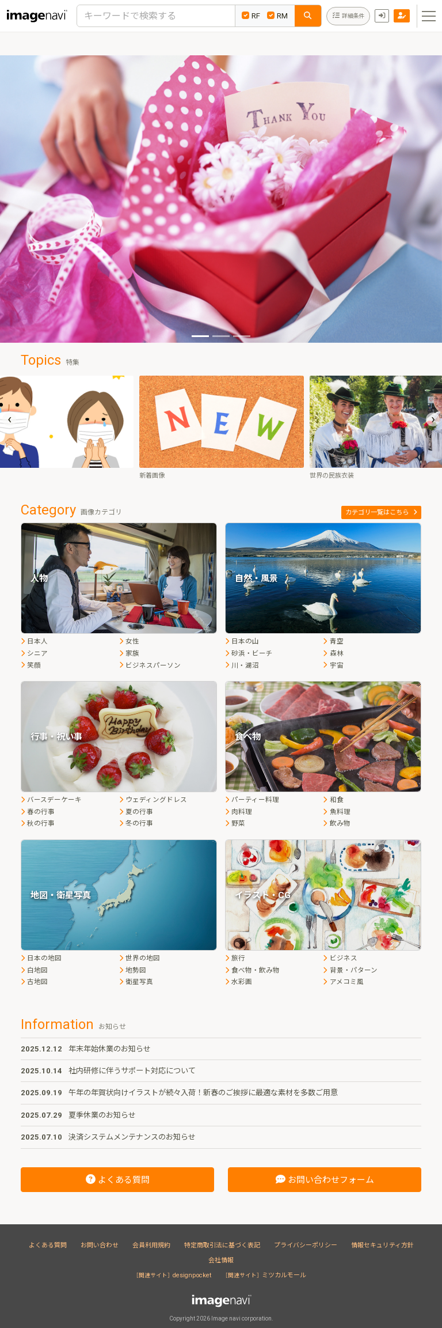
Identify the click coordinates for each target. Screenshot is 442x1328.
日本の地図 (41, 958)
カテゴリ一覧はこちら (381, 512)
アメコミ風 (343, 982)
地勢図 (132, 970)
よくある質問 (48, 1245)
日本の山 (242, 641)
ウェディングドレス (153, 800)
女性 (129, 641)
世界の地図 (139, 958)
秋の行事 (38, 823)
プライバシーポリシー (305, 1245)
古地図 (34, 982)
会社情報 (221, 1260)
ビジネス (340, 958)
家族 (129, 653)
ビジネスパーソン (150, 665)
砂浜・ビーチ (249, 653)
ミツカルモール (265, 1275)
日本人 (34, 641)
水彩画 (238, 982)
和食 (333, 800)
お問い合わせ (100, 1245)
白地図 (34, 970)
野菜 (235, 823)
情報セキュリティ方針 (382, 1245)
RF (251, 16)
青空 (333, 641)
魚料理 (336, 812)
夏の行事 (136, 812)
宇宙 (333, 665)
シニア (34, 653)
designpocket (173, 1275)
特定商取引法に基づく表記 (222, 1245)
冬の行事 (136, 823)
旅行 (235, 958)
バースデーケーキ (51, 800)
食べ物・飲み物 (252, 970)
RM (277, 16)
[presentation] (9, 419)
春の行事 (38, 812)
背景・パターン (350, 970)
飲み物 (336, 823)
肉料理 (238, 812)
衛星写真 (136, 982)
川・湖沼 (242, 665)
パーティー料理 (252, 800)
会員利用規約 (151, 1245)
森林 (333, 653)
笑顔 (31, 665)
